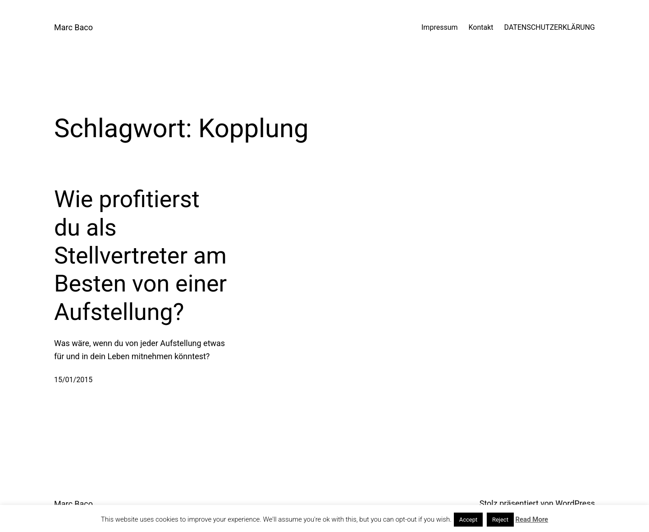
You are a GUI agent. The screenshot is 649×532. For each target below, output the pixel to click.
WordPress (575, 503)
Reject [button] (500, 519)
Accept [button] (468, 519)
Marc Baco (73, 27)
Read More (532, 519)
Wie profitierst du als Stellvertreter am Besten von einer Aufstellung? (140, 255)
